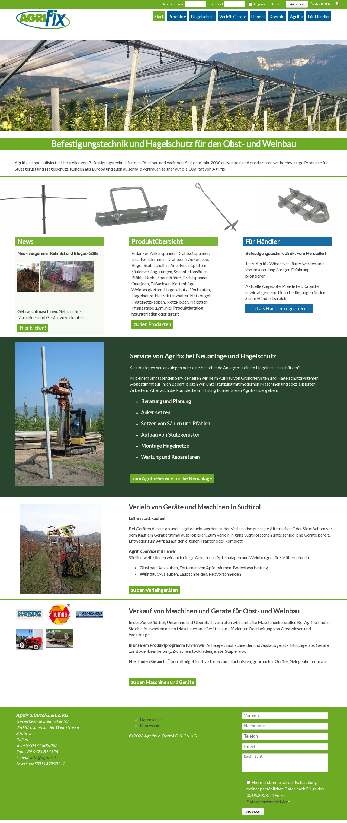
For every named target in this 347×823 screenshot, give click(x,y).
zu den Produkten (152, 324)
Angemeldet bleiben (268, 4)
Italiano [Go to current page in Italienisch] (337, 4)
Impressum (150, 725)
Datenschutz (151, 719)
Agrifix (296, 16)
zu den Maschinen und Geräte (162, 682)
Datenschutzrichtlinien (267, 805)
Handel (258, 16)
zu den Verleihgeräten (154, 590)
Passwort (216, 4)
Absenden (253, 814)
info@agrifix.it (43, 757)
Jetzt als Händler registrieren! (279, 308)
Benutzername (173, 4)
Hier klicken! (33, 328)
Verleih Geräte (232, 16)
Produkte (177, 16)
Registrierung (320, 3)
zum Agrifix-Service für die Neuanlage (172, 478)
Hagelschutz (202, 16)
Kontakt (277, 16)
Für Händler (319, 16)
